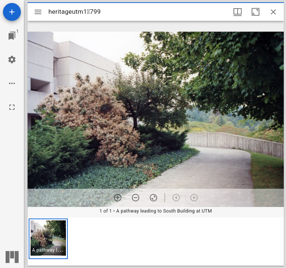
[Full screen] (12, 107)
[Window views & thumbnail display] (238, 12)
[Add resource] (12, 12)
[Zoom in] (118, 198)
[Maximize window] (255, 12)
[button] (48, 238)
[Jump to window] (12, 36)
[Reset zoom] (153, 198)
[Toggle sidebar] (38, 12)
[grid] (156, 241)
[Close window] (273, 12)
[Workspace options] (12, 83)
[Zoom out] (135, 198)
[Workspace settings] (12, 59)
